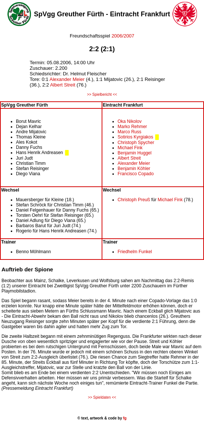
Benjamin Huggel (134, 153)
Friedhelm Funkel (135, 251)
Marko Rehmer (132, 126)
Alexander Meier (67, 79)
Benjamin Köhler (134, 168)
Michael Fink (130, 147)
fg (124, 418)
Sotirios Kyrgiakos (135, 137)
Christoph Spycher (136, 142)
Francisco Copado (136, 173)
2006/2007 (122, 36)
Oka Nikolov (130, 121)
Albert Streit (62, 85)
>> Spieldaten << (102, 397)
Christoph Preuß (134, 199)
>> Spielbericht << (102, 94)
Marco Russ (129, 131)
